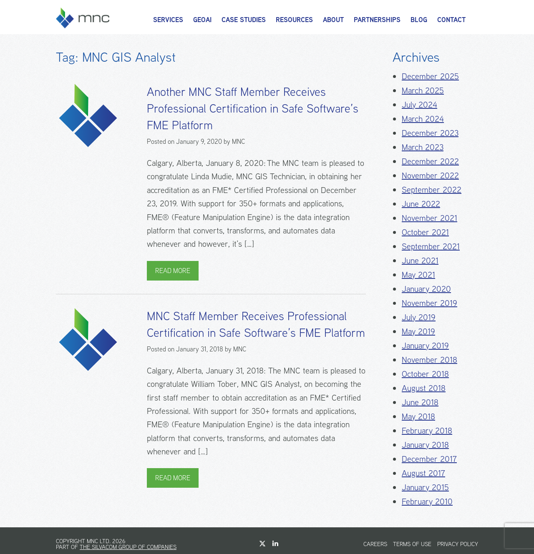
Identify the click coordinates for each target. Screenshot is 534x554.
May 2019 (418, 331)
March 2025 (423, 90)
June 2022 (421, 204)
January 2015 (425, 487)
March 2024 (423, 119)
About (333, 20)
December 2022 (430, 161)
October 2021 (425, 232)
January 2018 (425, 445)
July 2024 (419, 104)
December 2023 (430, 133)
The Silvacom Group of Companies (128, 547)
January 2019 (425, 345)
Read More (172, 271)
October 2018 (425, 374)
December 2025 (430, 76)
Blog (419, 20)
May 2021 (418, 274)
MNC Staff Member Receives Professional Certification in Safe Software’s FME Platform (256, 324)
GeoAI (202, 20)
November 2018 (429, 359)
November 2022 (430, 175)
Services (168, 20)
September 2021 (431, 246)
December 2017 (429, 459)
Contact (451, 20)
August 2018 (424, 388)
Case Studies (244, 20)
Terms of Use (412, 544)
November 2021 (429, 218)
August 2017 (423, 473)
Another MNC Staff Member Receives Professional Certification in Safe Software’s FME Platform (252, 108)
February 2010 (427, 501)
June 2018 (420, 402)
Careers (375, 544)
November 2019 (429, 303)
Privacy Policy (457, 544)
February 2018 (427, 430)
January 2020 (426, 289)
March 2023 (422, 147)
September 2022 (431, 189)
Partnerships (377, 20)
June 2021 (420, 260)
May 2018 (418, 416)
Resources (294, 20)
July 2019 (419, 317)
